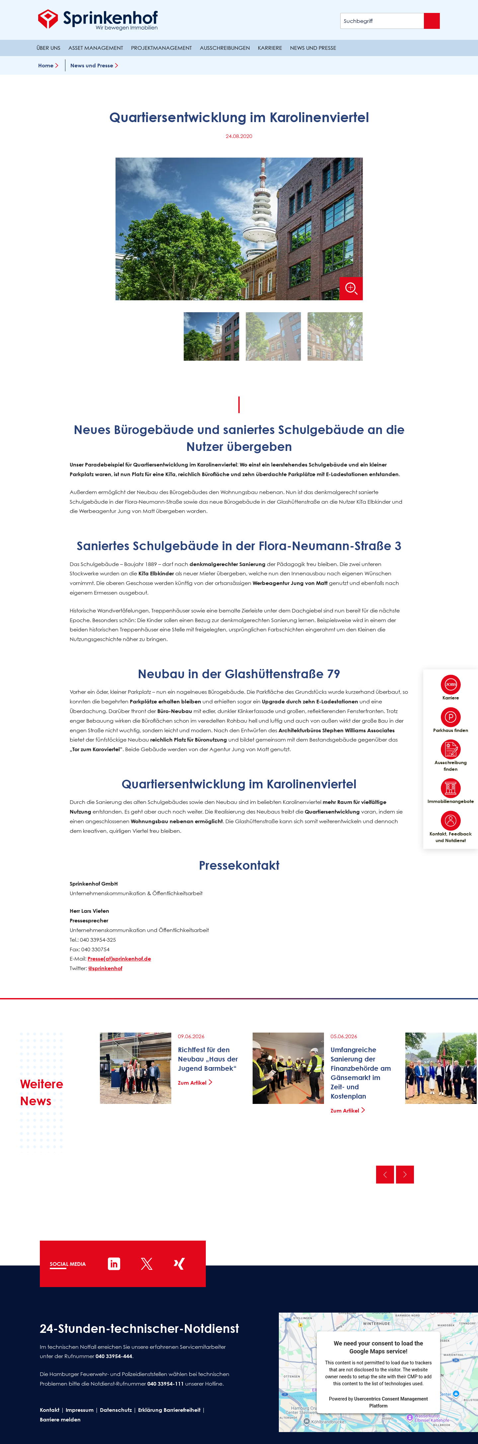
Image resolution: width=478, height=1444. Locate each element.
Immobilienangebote (450, 791)
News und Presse (313, 47)
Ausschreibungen (225, 47)
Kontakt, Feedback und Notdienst (451, 827)
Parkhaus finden (450, 720)
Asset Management (95, 47)
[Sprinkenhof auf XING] (179, 1263)
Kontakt (49, 1410)
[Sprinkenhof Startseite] (98, 20)
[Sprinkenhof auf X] (147, 1264)
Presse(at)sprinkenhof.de (119, 958)
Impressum (80, 1410)
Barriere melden (60, 1419)
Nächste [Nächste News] (405, 1175)
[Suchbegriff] (390, 21)
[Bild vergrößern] (351, 288)
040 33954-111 (165, 1383)
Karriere (270, 47)
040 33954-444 (114, 1356)
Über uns (48, 47)
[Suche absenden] (432, 21)
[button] (211, 338)
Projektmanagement (161, 47)
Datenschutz (116, 1410)
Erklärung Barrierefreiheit (169, 1410)
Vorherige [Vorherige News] (385, 1175)
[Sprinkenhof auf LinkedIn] (114, 1263)
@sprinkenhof (105, 968)
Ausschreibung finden (451, 756)
